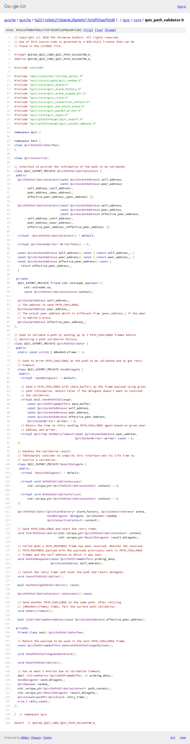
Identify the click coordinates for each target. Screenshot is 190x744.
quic (126, 19)
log (98, 30)
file (88, 30)
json (182, 737)
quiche (10, 19)
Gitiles (25, 737)
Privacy (36, 737)
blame (110, 30)
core (137, 19)
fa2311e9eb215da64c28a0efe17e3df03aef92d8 (74, 19)
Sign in (181, 6)
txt (172, 737)
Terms (47, 737)
